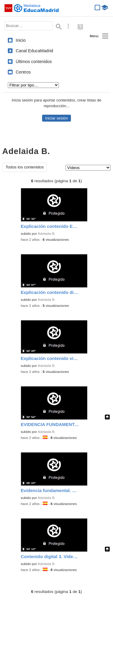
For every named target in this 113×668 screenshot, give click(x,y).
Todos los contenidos (25, 167)
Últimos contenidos (34, 61)
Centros (23, 72)
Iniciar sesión (56, 118)
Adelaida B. (46, 233)
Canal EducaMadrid (34, 50)
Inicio (21, 40)
